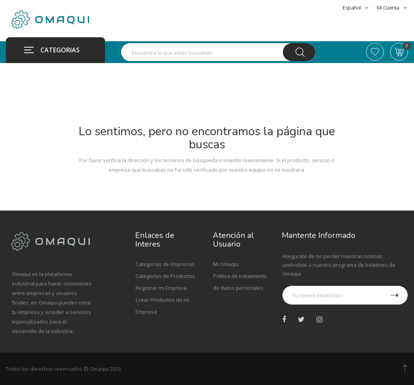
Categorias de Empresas (165, 264)
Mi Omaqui (226, 264)
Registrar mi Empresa (161, 287)
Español (356, 7)
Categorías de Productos (165, 276)
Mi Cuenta (391, 7)
